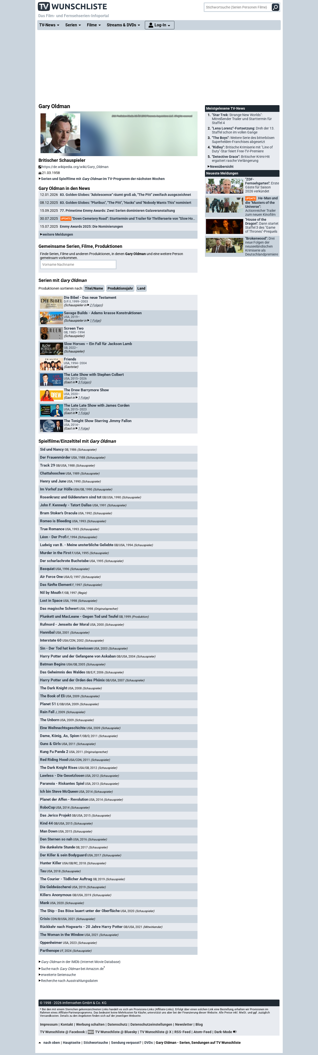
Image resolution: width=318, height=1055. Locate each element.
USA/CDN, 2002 (83, 640)
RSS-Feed (182, 1032)
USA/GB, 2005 (85, 664)
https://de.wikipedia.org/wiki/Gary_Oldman (74, 167)
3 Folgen (84, 382)
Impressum (49, 1024)
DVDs (148, 1043)
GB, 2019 (109, 879)
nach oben (49, 1043)
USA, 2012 (102, 776)
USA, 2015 (75, 831)
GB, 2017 (92, 847)
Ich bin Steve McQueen (59, 791)
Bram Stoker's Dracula (58, 513)
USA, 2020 (67, 903)
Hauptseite (71, 1043)
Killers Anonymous (56, 895)
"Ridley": (242, 149)
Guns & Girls (50, 744)
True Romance (52, 529)
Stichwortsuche (95, 1043)
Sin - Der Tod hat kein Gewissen (66, 648)
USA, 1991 (109, 505)
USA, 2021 (101, 935)
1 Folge (95, 320)
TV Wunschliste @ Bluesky (116, 1032)
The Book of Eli (52, 696)
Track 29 (47, 465)
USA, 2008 (85, 688)
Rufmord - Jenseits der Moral (64, 624)
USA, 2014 (96, 791)
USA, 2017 (104, 855)
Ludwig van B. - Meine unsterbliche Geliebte (76, 545)
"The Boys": (243, 140)
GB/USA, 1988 (75, 465)
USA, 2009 (82, 696)
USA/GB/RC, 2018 (84, 863)
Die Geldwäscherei (55, 887)
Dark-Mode (226, 1032)
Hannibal (47, 632)
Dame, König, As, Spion (59, 736)
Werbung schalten (90, 1024)
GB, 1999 (134, 616)
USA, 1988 (88, 457)
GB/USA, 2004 (136, 656)
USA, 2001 (72, 632)
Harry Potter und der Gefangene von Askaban (78, 656)
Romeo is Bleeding (55, 521)
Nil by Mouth (50, 592)
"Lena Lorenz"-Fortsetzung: (243, 130)
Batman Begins (53, 664)
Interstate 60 (51, 640)
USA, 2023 (80, 943)
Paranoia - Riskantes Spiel (62, 783)
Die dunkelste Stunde (57, 847)
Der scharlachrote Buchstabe (64, 561)
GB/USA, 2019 (91, 895)
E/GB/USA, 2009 (78, 704)
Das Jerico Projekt (55, 815)
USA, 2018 (63, 871)
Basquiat (47, 569)
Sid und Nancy (52, 449)
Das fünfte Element (56, 584)
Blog (199, 1024)
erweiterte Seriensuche (58, 975)
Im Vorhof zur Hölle (56, 489)
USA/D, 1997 (82, 577)
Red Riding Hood (54, 759)
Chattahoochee (52, 473)
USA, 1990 (84, 481)
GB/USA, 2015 (91, 815)
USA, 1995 (106, 561)
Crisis (45, 919)
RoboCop (47, 807)
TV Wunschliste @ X (155, 1032)
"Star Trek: (242, 119)
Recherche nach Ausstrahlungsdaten (69, 981)
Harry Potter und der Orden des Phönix (72, 680)
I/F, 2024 (75, 951)
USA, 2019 (89, 887)
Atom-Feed (202, 1032)
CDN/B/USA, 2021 (73, 919)
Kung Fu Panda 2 (54, 751)
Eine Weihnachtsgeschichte (63, 728)
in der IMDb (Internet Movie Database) (80, 962)
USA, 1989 (82, 473)
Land (141, 288)
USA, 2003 (110, 648)
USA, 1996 (72, 569)
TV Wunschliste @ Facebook (62, 1032)
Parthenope (49, 950)
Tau (43, 871)
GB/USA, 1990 (121, 497)
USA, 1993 (89, 521)
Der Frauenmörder (55, 457)
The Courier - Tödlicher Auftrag (66, 879)
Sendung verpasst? (126, 1043)
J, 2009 (70, 712)
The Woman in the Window (62, 934)
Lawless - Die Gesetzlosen (62, 775)
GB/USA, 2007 (125, 680)
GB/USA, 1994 (133, 545)
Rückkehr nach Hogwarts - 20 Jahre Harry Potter (81, 926)
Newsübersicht (222, 167)
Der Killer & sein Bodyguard (63, 855)
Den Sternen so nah (56, 839)
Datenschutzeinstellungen (151, 1024)
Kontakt (67, 1024)
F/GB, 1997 (74, 593)
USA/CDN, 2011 (89, 760)
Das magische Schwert (59, 608)
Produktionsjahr (120, 288)
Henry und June (53, 481)
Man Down (48, 831)
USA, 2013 (102, 784)
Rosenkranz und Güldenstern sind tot (70, 497)
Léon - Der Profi (53, 537)
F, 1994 (82, 537)
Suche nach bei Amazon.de (72, 969)
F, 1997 (87, 585)
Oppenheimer (51, 942)
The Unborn (49, 720)
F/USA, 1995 (90, 553)
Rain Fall (47, 712)
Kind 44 (46, 823)
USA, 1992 (95, 513)
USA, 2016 (90, 839)
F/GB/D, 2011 (99, 736)
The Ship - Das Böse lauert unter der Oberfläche (80, 911)
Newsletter (184, 1024)
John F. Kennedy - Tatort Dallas (66, 505)
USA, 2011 (78, 744)
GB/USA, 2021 (142, 927)
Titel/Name (94, 288)
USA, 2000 (107, 624)
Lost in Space (51, 600)
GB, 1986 (80, 449)
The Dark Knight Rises (59, 767)
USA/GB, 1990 (92, 489)
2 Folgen (96, 305)
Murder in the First (55, 553)
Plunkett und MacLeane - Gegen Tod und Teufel (79, 616)
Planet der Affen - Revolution (64, 799)
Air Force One (51, 576)
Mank (44, 903)
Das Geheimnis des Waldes (62, 672)
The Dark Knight (53, 688)
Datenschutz (117, 1024)
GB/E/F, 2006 (104, 672)
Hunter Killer (50, 863)
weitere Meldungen (57, 234)
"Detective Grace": (241, 159)
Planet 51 (48, 704)
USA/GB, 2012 (97, 768)
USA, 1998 (80, 601)
